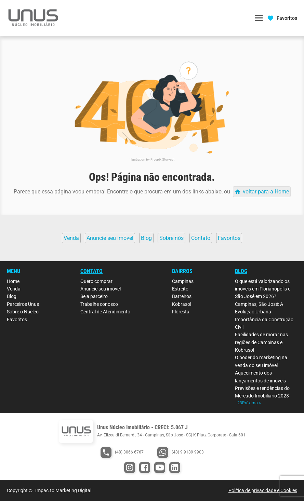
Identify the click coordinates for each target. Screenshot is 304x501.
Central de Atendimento (105, 311)
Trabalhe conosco (99, 304)
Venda (14, 289)
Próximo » (251, 403)
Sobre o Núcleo (23, 311)
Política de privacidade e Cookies (262, 490)
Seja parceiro (94, 296)
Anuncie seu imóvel (100, 289)
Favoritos (17, 319)
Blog (11, 296)
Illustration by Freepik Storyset (152, 159)
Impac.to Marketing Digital (63, 490)
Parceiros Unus (23, 304)
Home (13, 281)
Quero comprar (96, 281)
